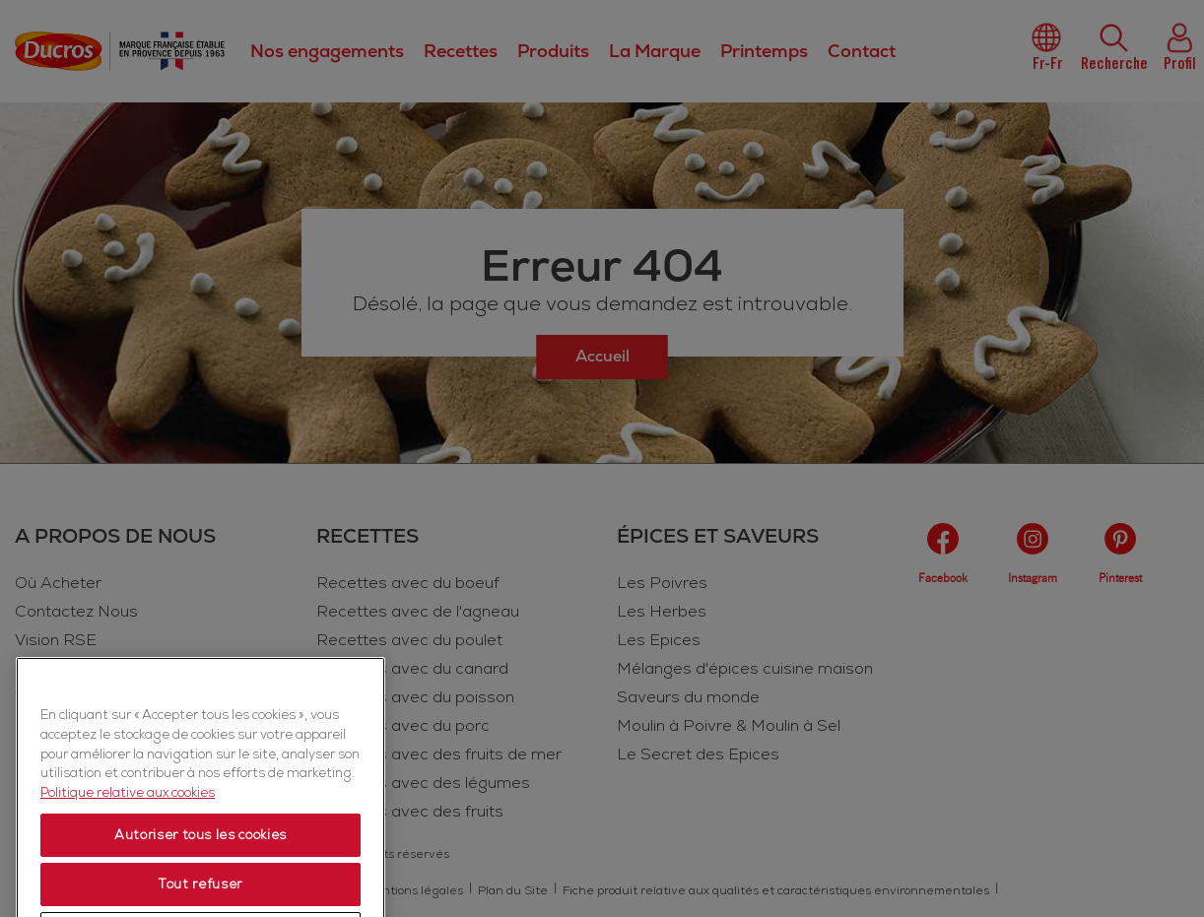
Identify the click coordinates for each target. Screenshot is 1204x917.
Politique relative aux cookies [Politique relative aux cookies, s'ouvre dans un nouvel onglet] (127, 878)
